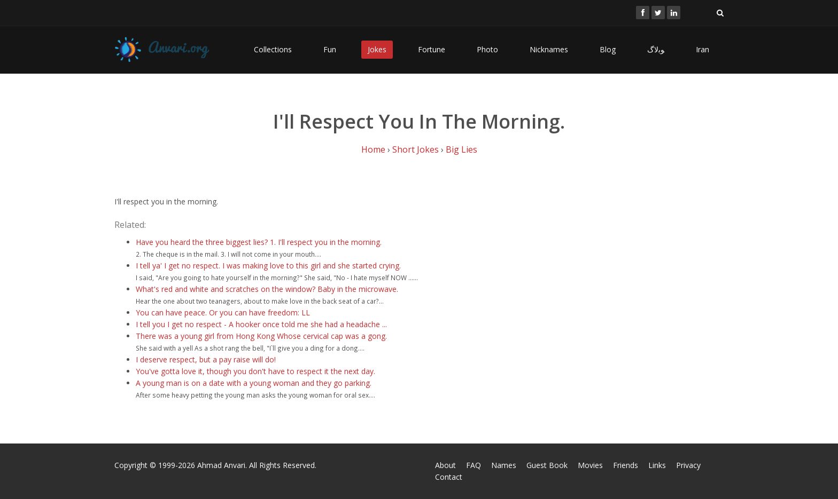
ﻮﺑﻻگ (655, 49)
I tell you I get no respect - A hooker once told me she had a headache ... (261, 324)
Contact (448, 477)
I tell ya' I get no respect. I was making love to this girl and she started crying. (268, 265)
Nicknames (549, 49)
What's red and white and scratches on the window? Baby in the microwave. (267, 289)
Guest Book (547, 465)
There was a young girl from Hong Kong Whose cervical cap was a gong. (261, 336)
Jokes (377, 49)
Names (503, 465)
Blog (608, 49)
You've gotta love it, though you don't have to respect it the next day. (255, 371)
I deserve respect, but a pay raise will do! (206, 359)
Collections (273, 49)
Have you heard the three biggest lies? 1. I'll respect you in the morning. (259, 242)
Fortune (431, 49)
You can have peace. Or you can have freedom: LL (223, 312)
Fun (329, 49)
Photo (487, 49)
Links (657, 465)
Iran (702, 49)
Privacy (688, 465)
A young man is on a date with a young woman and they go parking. (253, 383)
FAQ (473, 465)
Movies (590, 465)
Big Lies (461, 149)
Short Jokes (415, 149)
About (445, 465)
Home (373, 149)
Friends (625, 465)
